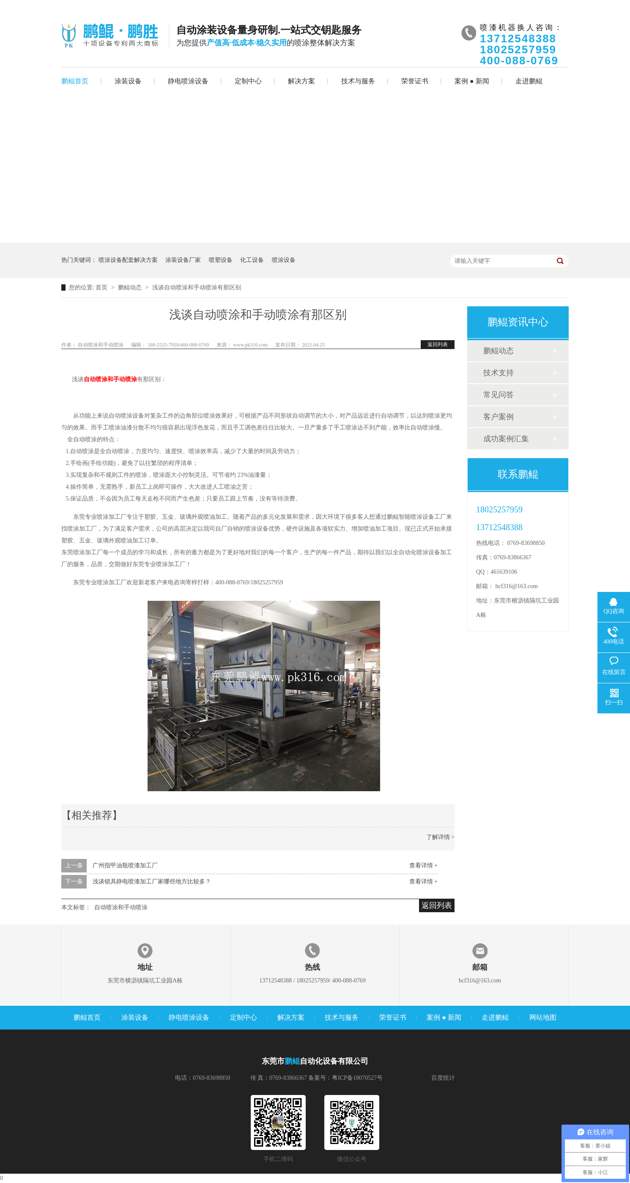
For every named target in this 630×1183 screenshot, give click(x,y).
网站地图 (542, 1017)
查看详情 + (423, 865)
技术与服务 (358, 81)
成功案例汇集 (506, 439)
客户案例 (498, 417)
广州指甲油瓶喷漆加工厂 (125, 865)
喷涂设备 (284, 260)
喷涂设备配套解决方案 (128, 260)
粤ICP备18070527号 (357, 1078)
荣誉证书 (414, 81)
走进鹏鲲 (528, 81)
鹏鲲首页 (74, 81)
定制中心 (248, 81)
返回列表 (437, 344)
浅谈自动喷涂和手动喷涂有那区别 (196, 287)
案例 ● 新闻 (472, 81)
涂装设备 (128, 81)
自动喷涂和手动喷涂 (121, 907)
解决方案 (301, 81)
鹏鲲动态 (130, 287)
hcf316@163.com (517, 586)
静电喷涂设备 (188, 81)
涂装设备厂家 (183, 260)
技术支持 (498, 373)
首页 (102, 287)
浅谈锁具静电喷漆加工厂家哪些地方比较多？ (152, 881)
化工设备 (252, 260)
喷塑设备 (221, 260)
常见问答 (498, 395)
